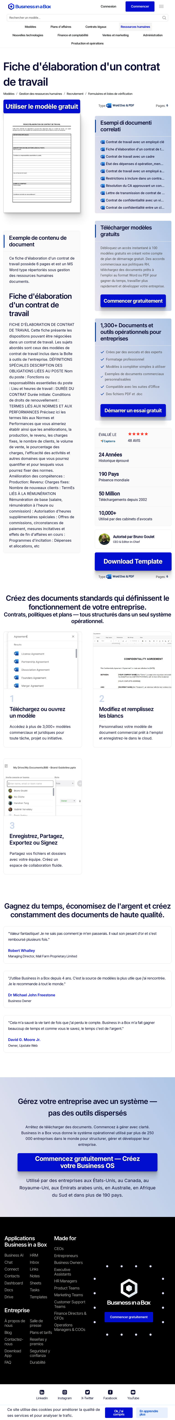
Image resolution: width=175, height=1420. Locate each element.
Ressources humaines (135, 26)
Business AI (14, 1255)
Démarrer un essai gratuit (133, 410)
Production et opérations (87, 43)
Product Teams (67, 1288)
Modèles (30, 26)
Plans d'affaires (61, 26)
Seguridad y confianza (40, 1353)
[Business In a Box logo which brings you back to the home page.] (29, 6)
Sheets (35, 1283)
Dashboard (14, 1283)
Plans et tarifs (41, 1332)
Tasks (34, 1290)
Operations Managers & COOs (69, 1327)
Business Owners (68, 1262)
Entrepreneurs (66, 1255)
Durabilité (37, 1362)
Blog (8, 1332)
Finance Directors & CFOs (70, 1315)
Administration (152, 35)
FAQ (8, 1362)
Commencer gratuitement (133, 301)
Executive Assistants (62, 1271)
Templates (38, 1297)
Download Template (133, 561)
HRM (34, 1255)
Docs (9, 1290)
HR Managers (65, 1281)
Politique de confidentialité (95, 1411)
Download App (13, 1353)
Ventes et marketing (115, 35)
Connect (12, 1269)
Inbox (34, 1262)
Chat (9, 1262)
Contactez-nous (14, 1341)
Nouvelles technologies (28, 35)
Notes (35, 1276)
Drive (9, 1297)
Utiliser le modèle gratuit (42, 106)
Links (34, 1269)
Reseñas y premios (38, 1341)
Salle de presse (36, 1323)
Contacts (12, 1276)
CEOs (59, 1248)
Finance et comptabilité (73, 35)
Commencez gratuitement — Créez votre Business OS (87, 1162)
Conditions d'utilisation (53, 1411)
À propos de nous (15, 1323)
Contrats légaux (95, 26)
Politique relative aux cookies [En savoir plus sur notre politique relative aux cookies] (146, 1411)
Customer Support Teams (69, 1304)
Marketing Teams (68, 1295)
